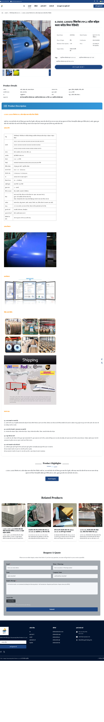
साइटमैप (31, 642)
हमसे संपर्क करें (32, 640)
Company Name (57, 572)
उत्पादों (29, 6)
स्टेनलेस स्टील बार (56, 637)
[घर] (2, 13)
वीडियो (35, 6)
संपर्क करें (51, 6)
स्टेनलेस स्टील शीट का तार (58, 631)
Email (8, 564)
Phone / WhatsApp (58, 564)
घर (24, 6)
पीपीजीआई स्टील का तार (14, 13)
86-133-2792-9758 (83, 631)
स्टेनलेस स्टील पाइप (57, 634)
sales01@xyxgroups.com (17, 1)
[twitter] (4, 652)
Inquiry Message (11, 580)
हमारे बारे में (43, 6)
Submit (52, 609)
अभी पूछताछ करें (98, 6)
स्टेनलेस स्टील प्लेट (56, 642)
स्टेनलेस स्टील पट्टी (56, 640)
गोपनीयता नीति (101, 658)
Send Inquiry (52, 479)
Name (7, 572)
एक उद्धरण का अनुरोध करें (63, 6)
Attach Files (9, 597)
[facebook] (1, 652)
